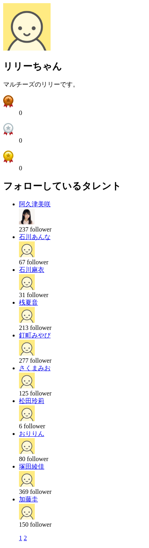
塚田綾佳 (31, 466)
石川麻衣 (31, 269)
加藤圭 (28, 499)
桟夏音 (28, 302)
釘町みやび (35, 335)
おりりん (31, 433)
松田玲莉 (31, 400)
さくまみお (35, 368)
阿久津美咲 (35, 204)
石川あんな (35, 237)
